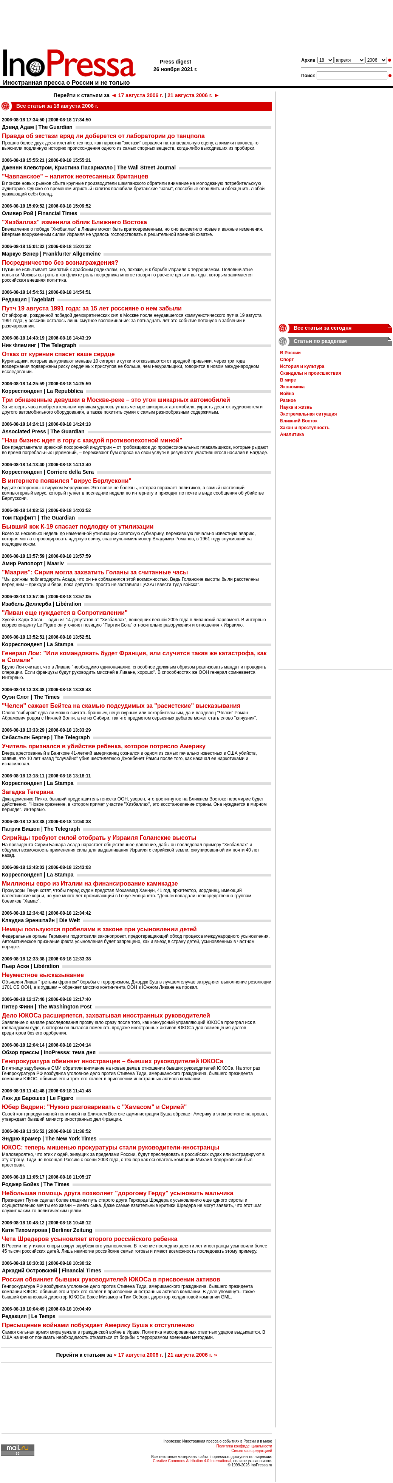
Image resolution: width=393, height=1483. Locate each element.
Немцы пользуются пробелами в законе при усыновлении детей (99, 929)
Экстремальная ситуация (308, 414)
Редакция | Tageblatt (28, 299)
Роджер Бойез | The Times (36, 1184)
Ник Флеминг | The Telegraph (39, 345)
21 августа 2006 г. (193, 95)
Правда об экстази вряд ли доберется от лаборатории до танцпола (103, 136)
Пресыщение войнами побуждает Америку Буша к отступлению (98, 1325)
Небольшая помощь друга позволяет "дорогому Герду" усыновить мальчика (118, 1193)
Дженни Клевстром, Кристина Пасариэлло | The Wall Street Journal (89, 167)
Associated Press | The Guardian (43, 431)
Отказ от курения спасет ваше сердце (58, 354)
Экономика (292, 386)
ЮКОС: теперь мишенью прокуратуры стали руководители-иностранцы (110, 1147)
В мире (288, 380)
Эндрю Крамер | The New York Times (49, 1139)
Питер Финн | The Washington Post (47, 1007)
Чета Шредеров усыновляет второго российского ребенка (89, 1239)
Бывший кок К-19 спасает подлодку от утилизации (77, 526)
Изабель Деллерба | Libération (41, 604)
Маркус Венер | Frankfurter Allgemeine (51, 254)
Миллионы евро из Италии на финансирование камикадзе (90, 883)
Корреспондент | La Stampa (38, 644)
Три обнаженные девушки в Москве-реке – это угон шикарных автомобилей (116, 400)
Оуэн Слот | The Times (31, 697)
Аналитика (292, 434)
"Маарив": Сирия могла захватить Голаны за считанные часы (95, 572)
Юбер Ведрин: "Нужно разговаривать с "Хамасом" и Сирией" (94, 1107)
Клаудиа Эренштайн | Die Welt (41, 920)
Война (287, 393)
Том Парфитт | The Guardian (38, 518)
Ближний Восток (298, 420)
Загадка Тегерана (28, 792)
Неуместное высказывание (43, 975)
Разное (288, 400)
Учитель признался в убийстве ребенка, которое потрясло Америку (104, 746)
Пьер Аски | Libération (30, 966)
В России (290, 352)
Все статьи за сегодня (323, 328)
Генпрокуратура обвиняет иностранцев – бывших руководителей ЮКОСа (112, 1061)
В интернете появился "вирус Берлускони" (67, 481)
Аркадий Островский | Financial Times (51, 1270)
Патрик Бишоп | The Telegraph (41, 829)
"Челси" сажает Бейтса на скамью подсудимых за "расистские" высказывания (121, 706)
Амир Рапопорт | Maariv (33, 563)
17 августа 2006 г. (137, 95)
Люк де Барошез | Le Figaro (37, 1098)
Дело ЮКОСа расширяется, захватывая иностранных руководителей (106, 1015)
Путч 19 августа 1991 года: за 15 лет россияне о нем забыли (92, 308)
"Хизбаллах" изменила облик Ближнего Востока (74, 222)
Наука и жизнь (296, 407)
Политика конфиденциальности (244, 1446)
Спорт (287, 359)
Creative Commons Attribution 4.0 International (192, 1461)
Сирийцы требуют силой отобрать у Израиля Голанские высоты (99, 838)
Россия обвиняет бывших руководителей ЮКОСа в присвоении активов (111, 1279)
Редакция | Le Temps (29, 1316)
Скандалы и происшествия (310, 373)
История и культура (302, 366)
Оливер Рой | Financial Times (39, 213)
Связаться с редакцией (251, 1451)
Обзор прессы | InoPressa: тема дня (49, 1052)
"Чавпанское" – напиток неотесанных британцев (75, 176)
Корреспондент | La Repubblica (42, 391)
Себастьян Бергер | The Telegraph (46, 737)
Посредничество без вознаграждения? (60, 262)
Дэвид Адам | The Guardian (37, 127)
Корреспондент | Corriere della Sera (48, 472)
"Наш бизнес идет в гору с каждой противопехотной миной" (92, 440)
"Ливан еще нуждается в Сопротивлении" (65, 613)
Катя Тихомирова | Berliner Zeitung (47, 1230)
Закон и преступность (305, 427)
